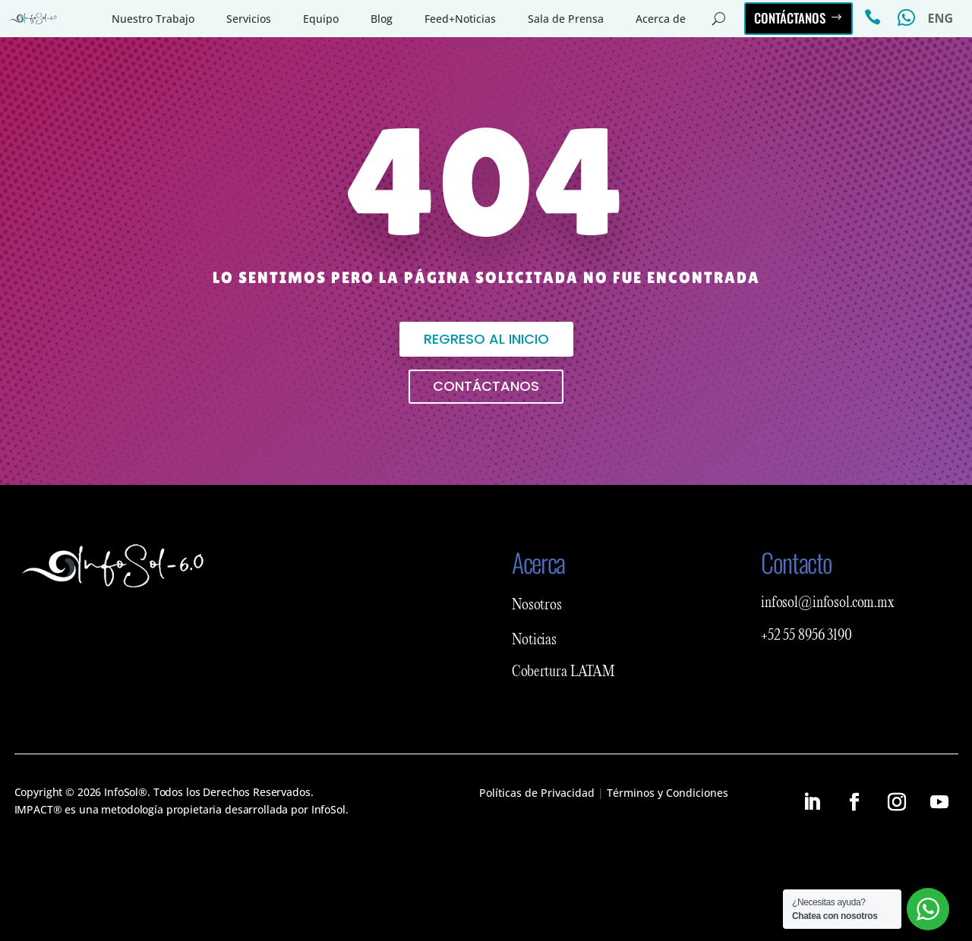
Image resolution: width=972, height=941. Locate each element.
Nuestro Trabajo (153, 18)
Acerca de (661, 18)
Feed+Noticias (460, 18)
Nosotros (537, 605)
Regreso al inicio (486, 338)
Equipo (321, 18)
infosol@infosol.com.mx (828, 603)
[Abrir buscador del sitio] (718, 19)
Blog (382, 18)
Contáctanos (789, 17)
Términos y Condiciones (667, 792)
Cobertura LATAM (563, 672)
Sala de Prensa (566, 18)
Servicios (248, 18)
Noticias (534, 640)
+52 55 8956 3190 (806, 636)
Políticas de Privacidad (537, 792)
